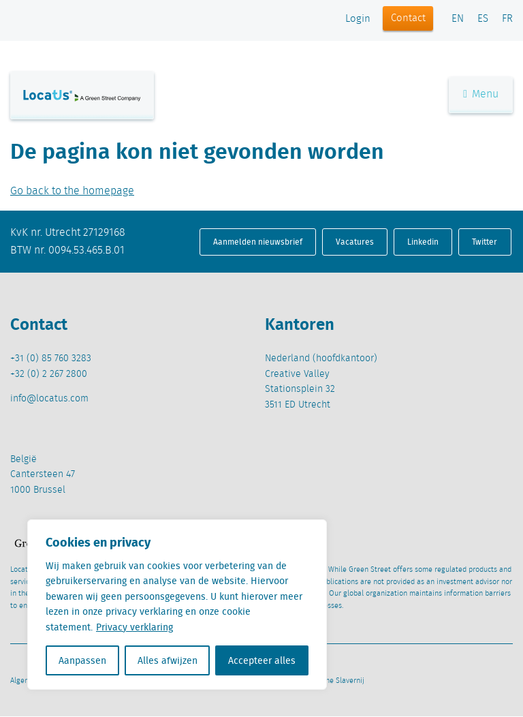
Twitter (484, 241)
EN (457, 19)
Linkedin (423, 241)
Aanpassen (82, 660)
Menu (480, 94)
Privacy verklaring (134, 627)
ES (482, 19)
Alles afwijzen (167, 660)
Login (357, 19)
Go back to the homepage (72, 191)
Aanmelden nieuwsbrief (257, 241)
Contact (408, 18)
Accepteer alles (262, 660)
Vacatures (355, 241)
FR (507, 19)
